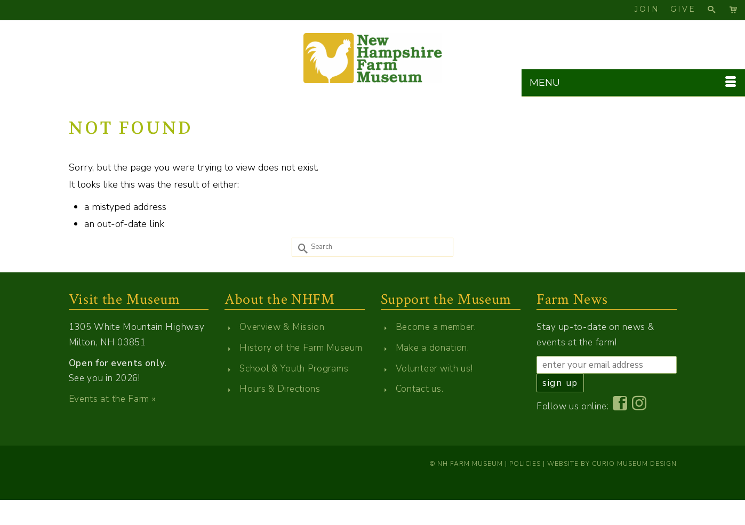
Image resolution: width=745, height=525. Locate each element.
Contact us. (420, 389)
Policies (525, 463)
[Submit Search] (300, 247)
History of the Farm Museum (300, 348)
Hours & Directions (280, 389)
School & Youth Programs (293, 368)
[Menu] (633, 83)
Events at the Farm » (112, 399)
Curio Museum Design (634, 463)
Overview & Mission (282, 327)
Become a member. (436, 327)
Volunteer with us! (434, 368)
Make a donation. (432, 348)
